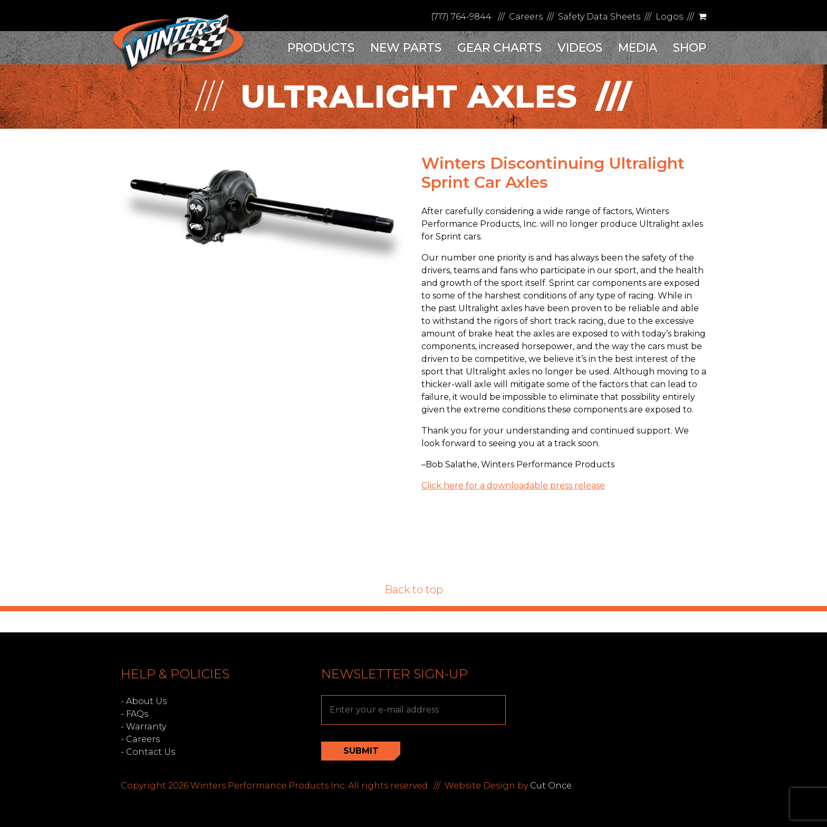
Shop (689, 48)
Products (320, 48)
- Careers (140, 739)
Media (637, 48)
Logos (669, 17)
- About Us (144, 701)
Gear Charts (499, 48)
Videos (579, 48)
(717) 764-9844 (461, 17)
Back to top (413, 589)
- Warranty (143, 727)
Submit (361, 751)
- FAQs (134, 714)
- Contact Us (148, 752)
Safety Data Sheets (599, 17)
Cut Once (551, 786)
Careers (526, 17)
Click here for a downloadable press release (513, 485)
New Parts (405, 48)
